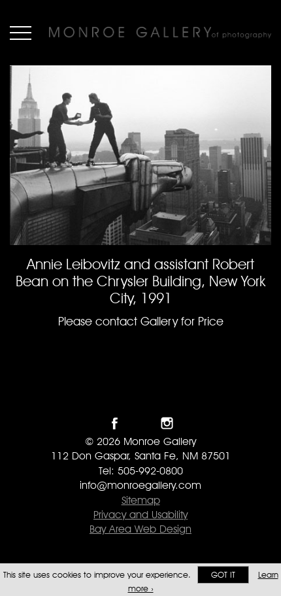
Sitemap (141, 500)
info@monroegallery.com (140, 485)
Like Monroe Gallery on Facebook (114, 423)
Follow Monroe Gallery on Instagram (167, 423)
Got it (223, 575)
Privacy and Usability (140, 514)
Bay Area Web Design (140, 529)
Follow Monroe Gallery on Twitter (140, 423)
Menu (20, 32)
